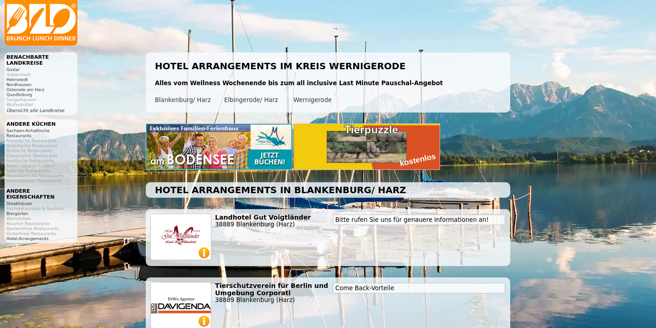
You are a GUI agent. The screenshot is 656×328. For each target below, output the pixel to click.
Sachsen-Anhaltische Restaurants (28, 133)
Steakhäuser (19, 203)
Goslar (13, 69)
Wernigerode (312, 100)
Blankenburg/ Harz (183, 100)
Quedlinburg (19, 94)
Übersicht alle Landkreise (35, 110)
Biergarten (17, 213)
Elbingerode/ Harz (251, 100)
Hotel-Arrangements (27, 238)
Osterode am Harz (25, 89)
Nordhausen (18, 84)
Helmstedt (17, 79)
